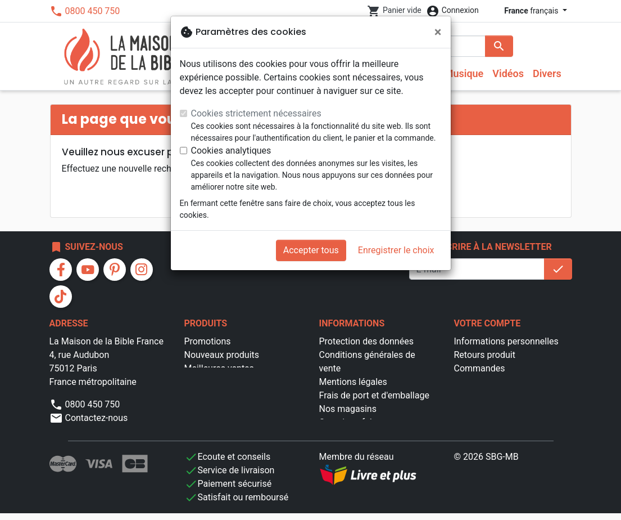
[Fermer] (438, 32)
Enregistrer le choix (396, 250)
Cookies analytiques (231, 150)
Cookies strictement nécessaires (256, 113)
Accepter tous (311, 250)
